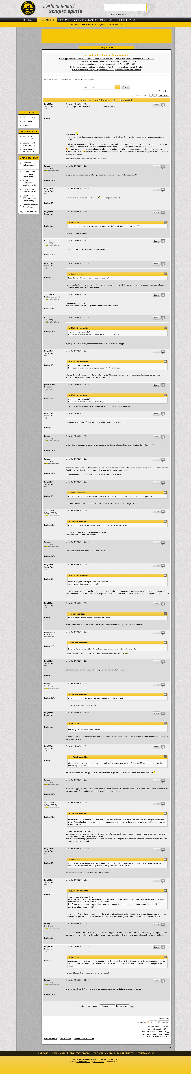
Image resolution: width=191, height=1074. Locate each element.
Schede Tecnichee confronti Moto (29, 144)
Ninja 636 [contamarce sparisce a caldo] (29, 182)
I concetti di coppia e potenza (89, 64)
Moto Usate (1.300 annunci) (29, 137)
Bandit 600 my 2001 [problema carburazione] (29, 198)
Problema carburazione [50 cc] (29, 165)
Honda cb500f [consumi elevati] (29, 190)
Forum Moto (47, 20)
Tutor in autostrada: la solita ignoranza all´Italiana (134, 58)
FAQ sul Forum (29, 117)
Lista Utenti (27, 121)
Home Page (27, 20)
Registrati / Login (67, 20)
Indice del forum (50, 80)
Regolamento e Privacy (95, 1059)
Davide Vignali (98, 1061)
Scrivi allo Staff (112, 1059)
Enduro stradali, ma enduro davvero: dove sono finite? (98, 61)
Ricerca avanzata (118, 14)
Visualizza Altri (31, 212)
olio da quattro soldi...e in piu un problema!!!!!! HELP (93, 69)
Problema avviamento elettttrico (128, 69)
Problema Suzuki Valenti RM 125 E (129, 67)
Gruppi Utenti (28, 125)
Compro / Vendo (127, 20)
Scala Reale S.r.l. (83, 1061)
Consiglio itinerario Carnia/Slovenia (30, 205)
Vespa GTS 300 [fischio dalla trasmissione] (29, 173)
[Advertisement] (106, 36)
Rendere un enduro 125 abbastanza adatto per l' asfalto (92, 67)
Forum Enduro (65, 80)
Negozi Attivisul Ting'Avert (28, 150)
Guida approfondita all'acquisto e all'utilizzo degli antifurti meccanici (86, 58)
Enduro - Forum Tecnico (84, 80)
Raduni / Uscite (108, 20)
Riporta (156, 104)
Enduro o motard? (129, 61)
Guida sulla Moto (87, 20)
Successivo (163, 95)
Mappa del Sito (79, 1059)
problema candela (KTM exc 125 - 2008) (119, 64)
